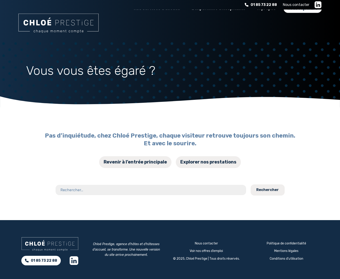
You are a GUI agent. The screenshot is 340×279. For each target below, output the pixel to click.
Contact (322, 179)
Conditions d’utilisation (286, 259)
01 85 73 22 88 (261, 5)
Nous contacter (296, 5)
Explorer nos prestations (208, 162)
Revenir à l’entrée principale (135, 162)
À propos (266, 22)
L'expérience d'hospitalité (218, 22)
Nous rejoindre (303, 22)
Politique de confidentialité (286, 243)
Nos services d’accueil (156, 22)
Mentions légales (286, 251)
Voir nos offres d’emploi (206, 251)
